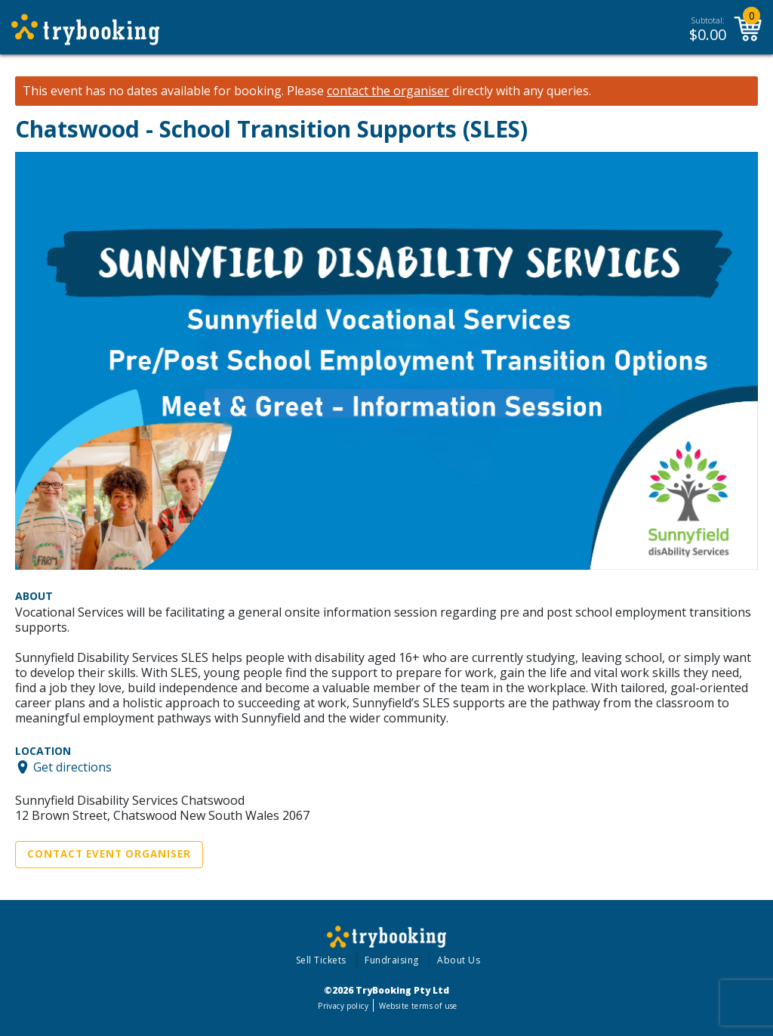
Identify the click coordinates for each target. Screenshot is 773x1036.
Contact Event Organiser (109, 854)
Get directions (72, 767)
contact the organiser (388, 91)
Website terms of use (418, 1005)
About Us (458, 960)
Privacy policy (343, 1005)
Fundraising (392, 960)
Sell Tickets (321, 960)
